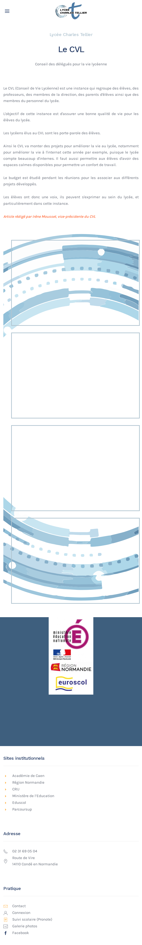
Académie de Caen (28, 776)
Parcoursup (22, 809)
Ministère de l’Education (33, 796)
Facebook (20, 933)
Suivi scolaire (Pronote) (32, 919)
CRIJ (15, 789)
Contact (19, 906)
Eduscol (19, 802)
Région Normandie (28, 782)
